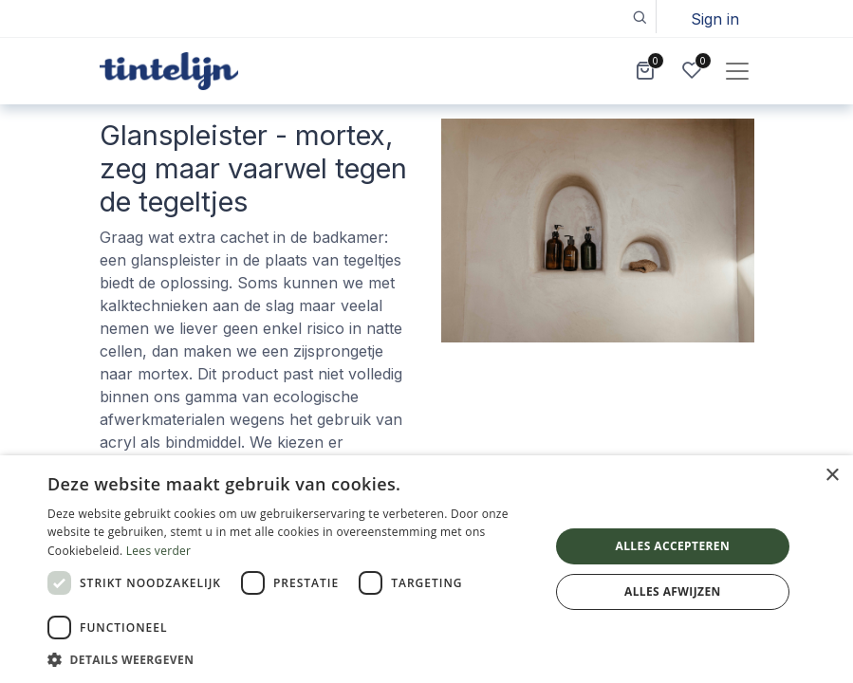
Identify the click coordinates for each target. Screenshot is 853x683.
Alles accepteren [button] (673, 546)
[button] (640, 16)
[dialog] (426, 569)
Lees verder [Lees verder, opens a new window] (159, 551)
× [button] (832, 476)
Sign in (715, 18)
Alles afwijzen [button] (672, 591)
